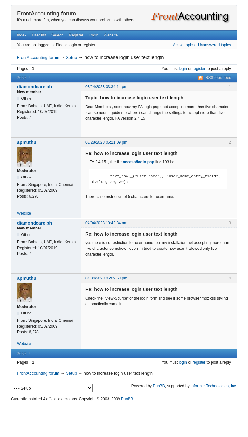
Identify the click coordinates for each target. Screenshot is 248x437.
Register (76, 35)
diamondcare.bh (34, 86)
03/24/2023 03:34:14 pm (106, 87)
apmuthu (26, 142)
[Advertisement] (124, 417)
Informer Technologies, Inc (213, 386)
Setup (71, 57)
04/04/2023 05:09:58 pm (106, 278)
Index (21, 35)
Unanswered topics (214, 45)
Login (93, 35)
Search (57, 35)
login (183, 68)
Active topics (184, 45)
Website (111, 35)
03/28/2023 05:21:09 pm (106, 142)
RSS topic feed (218, 78)
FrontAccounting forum (46, 13)
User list (39, 35)
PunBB (159, 386)
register (198, 68)
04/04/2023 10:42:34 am (106, 223)
